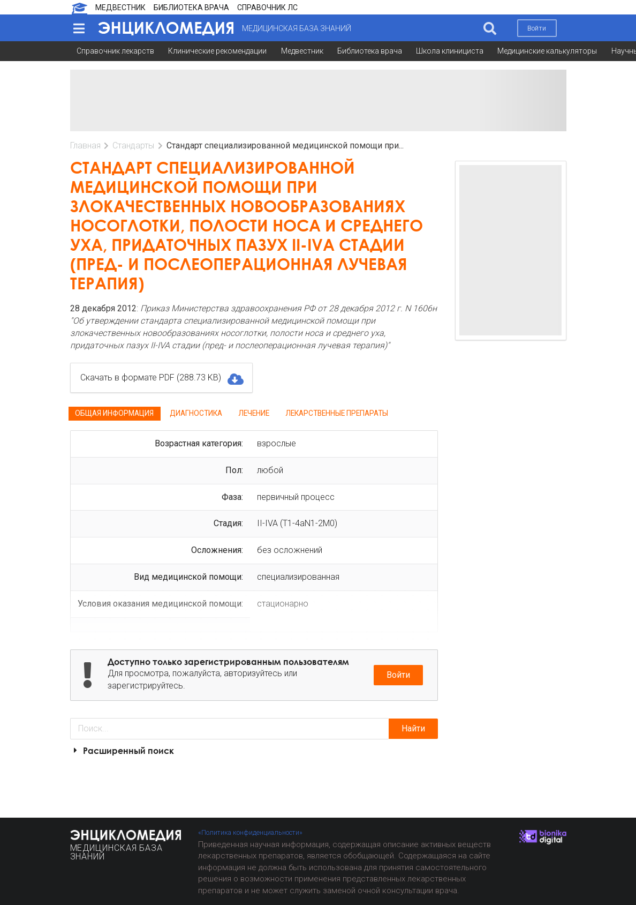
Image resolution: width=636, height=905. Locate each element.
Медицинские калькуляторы (547, 51)
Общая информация (114, 413)
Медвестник (302, 51)
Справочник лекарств (115, 51)
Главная (85, 145)
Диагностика (196, 413)
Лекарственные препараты (336, 413)
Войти (536, 28)
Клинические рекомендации (217, 51)
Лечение (253, 413)
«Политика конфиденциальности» (250, 832)
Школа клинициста (449, 51)
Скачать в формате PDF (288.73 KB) (161, 377)
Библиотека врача (369, 51)
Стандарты (133, 145)
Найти (413, 728)
